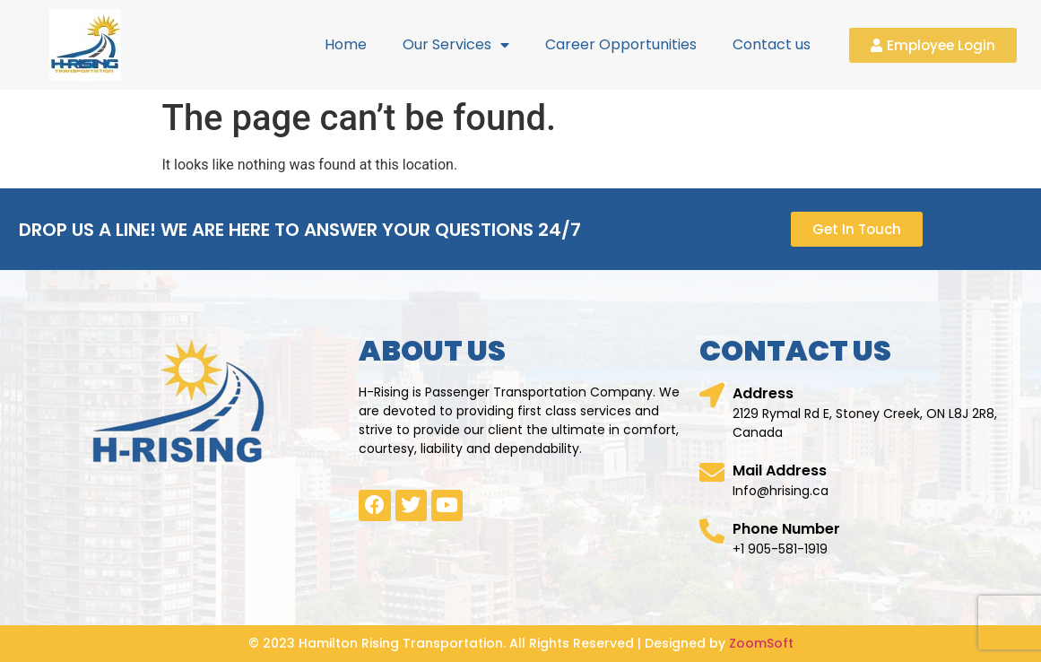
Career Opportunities (621, 44)
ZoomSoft (761, 643)
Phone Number (786, 528)
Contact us (772, 44)
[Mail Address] (711, 472)
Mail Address (780, 470)
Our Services (456, 45)
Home (346, 44)
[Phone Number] (711, 531)
